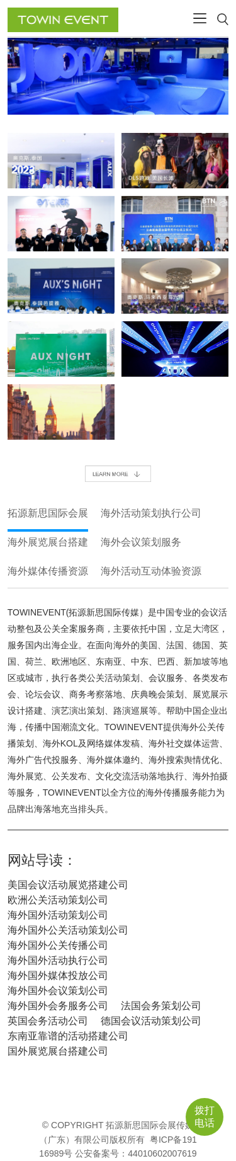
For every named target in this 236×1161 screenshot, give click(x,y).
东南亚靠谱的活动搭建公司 (68, 1036)
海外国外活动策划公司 (58, 915)
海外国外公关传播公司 (58, 945)
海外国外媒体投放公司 (58, 975)
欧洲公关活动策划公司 (58, 900)
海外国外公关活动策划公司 (68, 930)
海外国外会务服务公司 (58, 1005)
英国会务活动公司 (48, 1020)
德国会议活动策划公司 (151, 1020)
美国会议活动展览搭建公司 (68, 884)
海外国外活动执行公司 (58, 960)
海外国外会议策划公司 (58, 990)
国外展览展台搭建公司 (58, 1051)
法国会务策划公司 (161, 1005)
